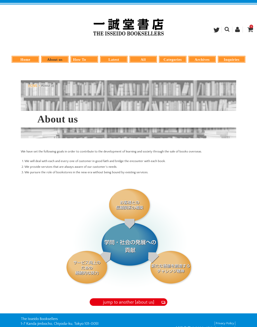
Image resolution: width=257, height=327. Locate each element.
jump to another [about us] (128, 295)
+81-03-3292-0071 (42, 321)
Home (25, 59)
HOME (32, 79)
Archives (202, 59)
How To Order (84, 59)
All (143, 59)
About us (54, 59)
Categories (172, 59)
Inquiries (231, 59)
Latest (113, 59)
